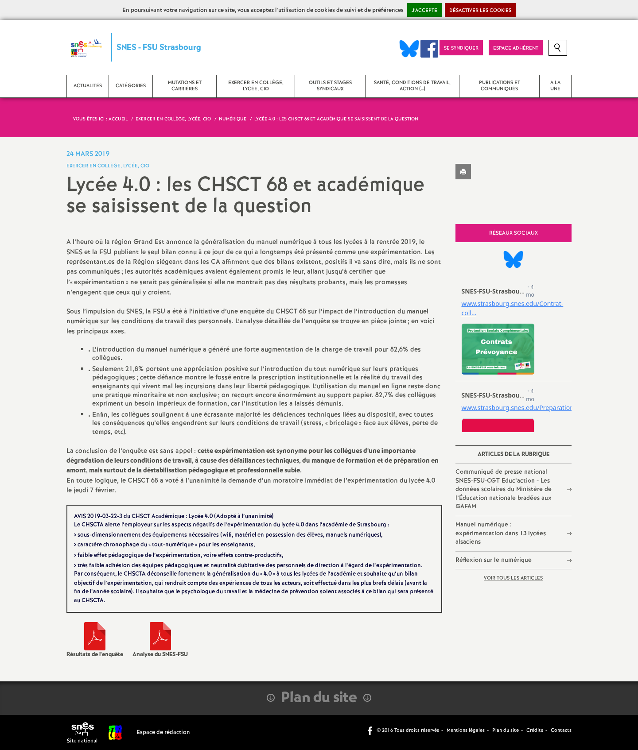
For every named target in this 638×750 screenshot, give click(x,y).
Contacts (561, 730)
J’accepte (424, 10)
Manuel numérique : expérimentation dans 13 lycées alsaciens (500, 533)
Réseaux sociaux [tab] (513, 233)
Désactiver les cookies (480, 10)
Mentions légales (466, 730)
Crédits (534, 730)
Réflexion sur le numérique (493, 560)
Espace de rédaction (163, 732)
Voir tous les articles (513, 578)
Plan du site (505, 730)
